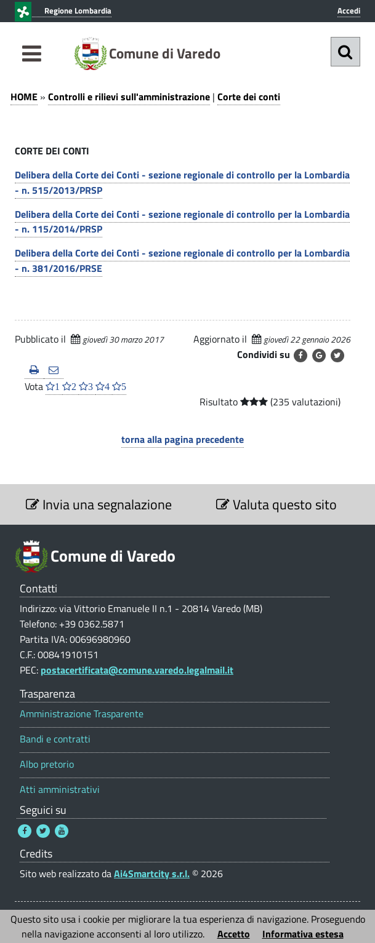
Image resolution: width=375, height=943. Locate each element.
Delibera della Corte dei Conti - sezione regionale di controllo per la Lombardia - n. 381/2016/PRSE (182, 260)
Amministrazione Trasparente (81, 714)
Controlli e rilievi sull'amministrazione (129, 96)
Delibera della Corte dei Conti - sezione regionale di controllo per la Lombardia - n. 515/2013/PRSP (182, 182)
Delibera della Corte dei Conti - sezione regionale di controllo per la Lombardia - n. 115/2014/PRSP (182, 222)
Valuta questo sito (276, 504)
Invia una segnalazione (99, 504)
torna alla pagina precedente (182, 439)
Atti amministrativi (60, 789)
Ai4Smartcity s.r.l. (152, 873)
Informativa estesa (303, 933)
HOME (24, 96)
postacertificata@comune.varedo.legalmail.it (137, 669)
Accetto (233, 933)
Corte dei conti (248, 96)
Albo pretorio (47, 764)
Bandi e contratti (55, 739)
